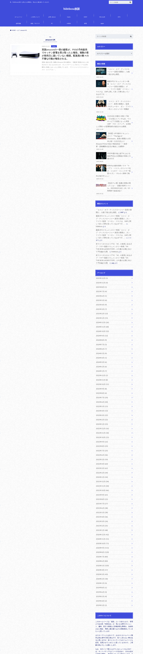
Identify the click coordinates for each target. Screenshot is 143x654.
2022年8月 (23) (101, 418)
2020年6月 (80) (101, 525)
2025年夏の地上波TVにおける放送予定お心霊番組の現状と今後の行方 (113, 149)
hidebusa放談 (71, 9)
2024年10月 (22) (101, 310)
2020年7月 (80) (101, 521)
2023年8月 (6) (101, 368)
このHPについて (35, 17)
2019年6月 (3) (101, 555)
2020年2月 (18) (101, 542)
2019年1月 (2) (101, 567)
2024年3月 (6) (101, 339)
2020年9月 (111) (101, 513)
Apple (102, 23)
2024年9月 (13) (101, 314)
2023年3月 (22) (101, 389)
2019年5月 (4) (101, 559)
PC (52, 23)
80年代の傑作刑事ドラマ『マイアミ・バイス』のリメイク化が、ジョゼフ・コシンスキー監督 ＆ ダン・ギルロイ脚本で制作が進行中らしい (113, 163)
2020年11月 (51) (101, 505)
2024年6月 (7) (101, 326)
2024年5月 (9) (101, 330)
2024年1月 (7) (101, 347)
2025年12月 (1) (101, 260)
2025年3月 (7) (101, 289)
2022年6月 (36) (101, 426)
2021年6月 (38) (101, 476)
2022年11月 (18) (101, 405)
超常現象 (18, 23)
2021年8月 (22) (101, 467)
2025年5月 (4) (101, 281)
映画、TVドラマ (35, 23)
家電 (85, 23)
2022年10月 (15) (101, 409)
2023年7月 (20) (101, 372)
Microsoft (102, 17)
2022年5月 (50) (101, 430)
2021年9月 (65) (101, 463)
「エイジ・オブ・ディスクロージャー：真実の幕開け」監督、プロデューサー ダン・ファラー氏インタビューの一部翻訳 (113, 102)
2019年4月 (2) (101, 563)
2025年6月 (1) (101, 276)
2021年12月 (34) (101, 451)
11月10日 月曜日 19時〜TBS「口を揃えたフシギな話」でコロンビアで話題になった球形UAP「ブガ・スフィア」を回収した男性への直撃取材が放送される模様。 (113, 116)
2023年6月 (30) (101, 376)
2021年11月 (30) (101, 455)
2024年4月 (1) (101, 335)
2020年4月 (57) (101, 534)
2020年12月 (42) (101, 501)
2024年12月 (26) (101, 301)
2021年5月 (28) (101, 480)
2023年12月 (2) (101, 351)
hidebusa (118, 212)
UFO (119, 17)
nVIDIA (69, 23)
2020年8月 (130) (101, 517)
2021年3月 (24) (101, 488)
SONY (85, 17)
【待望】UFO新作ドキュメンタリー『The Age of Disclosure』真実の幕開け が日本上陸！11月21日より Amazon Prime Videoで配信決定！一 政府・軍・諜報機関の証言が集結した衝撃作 (113, 134)
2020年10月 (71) (101, 509)
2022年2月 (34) (101, 442)
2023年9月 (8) (101, 364)
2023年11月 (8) (101, 355)
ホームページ (18, 17)
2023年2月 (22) (101, 393)
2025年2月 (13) (101, 293)
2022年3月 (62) (101, 438)
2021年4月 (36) (101, 484)
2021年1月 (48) (101, 496)
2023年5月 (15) (101, 380)
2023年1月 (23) (101, 397)
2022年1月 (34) (101, 447)
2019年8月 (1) (101, 550)
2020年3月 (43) (101, 538)
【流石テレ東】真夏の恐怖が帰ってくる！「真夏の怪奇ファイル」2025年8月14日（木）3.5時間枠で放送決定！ (113, 178)
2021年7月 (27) (101, 471)
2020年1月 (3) (101, 546)
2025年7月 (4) (101, 272)
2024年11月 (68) (101, 305)
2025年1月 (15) (101, 297)
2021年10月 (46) (101, 459)
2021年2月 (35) (101, 492)
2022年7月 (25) (101, 422)
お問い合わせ (52, 17)
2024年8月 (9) (101, 318)
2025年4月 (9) (101, 285)
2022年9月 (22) (101, 413)
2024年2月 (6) (101, 343)
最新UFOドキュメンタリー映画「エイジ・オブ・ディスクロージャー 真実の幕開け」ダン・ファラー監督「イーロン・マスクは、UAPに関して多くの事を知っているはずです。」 (113, 86)
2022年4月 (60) (101, 434)
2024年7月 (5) (101, 322)
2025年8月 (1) (101, 268)
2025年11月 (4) (101, 264)
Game (68, 17)
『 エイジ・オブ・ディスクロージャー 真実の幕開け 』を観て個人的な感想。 (113, 73)
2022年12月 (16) (101, 401)
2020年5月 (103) (101, 530)
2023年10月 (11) (101, 359)
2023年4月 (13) (101, 384)
